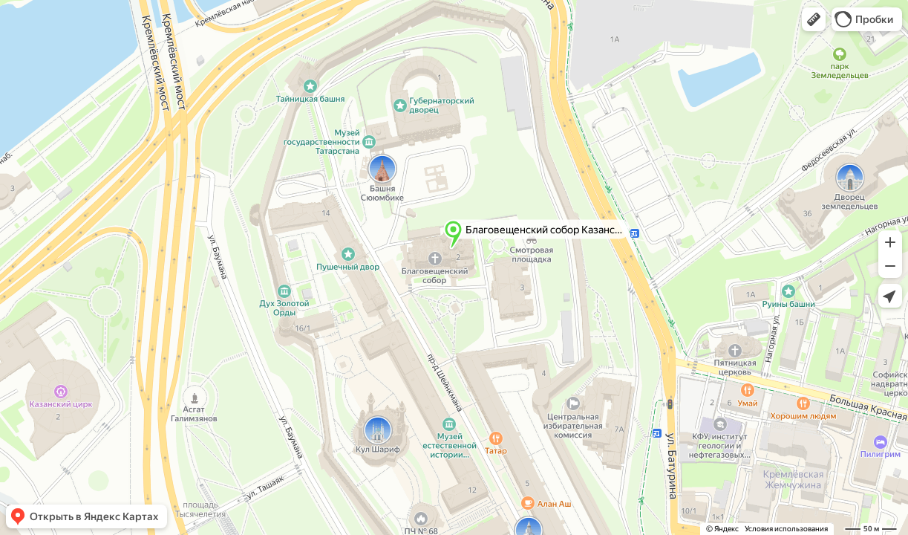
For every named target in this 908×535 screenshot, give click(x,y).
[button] (814, 19)
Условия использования (786, 529)
